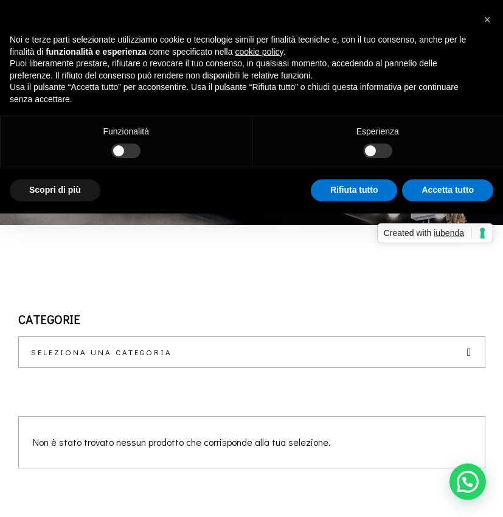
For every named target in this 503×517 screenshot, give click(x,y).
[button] (467, 481)
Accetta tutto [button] (447, 190)
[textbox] (252, 352)
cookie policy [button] (259, 52)
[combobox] (251, 352)
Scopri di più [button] (55, 190)
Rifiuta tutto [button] (354, 190)
